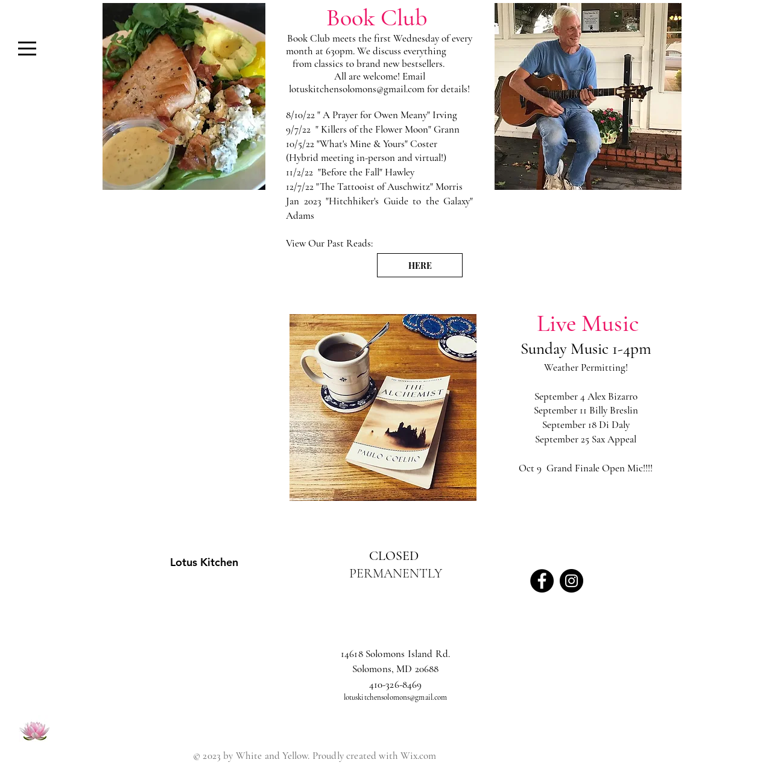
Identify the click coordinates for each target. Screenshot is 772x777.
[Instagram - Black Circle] (571, 581)
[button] (27, 48)
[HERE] (420, 265)
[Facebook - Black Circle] (542, 581)
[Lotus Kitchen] (165, 562)
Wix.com (418, 755)
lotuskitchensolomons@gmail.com (357, 89)
